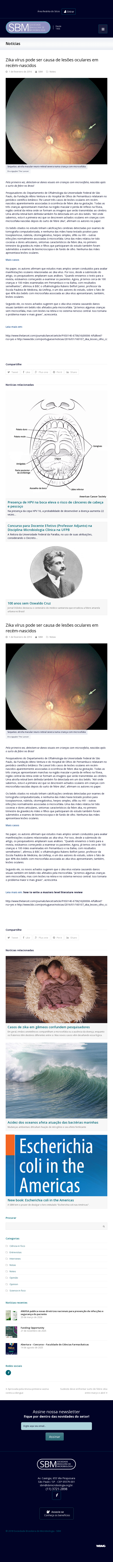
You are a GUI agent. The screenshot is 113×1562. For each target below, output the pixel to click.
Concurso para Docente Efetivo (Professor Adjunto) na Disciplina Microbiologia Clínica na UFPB (50, 528)
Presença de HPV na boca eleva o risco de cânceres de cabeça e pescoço (55, 504)
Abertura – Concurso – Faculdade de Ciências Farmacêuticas (55, 1344)
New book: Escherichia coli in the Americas (41, 1200)
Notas (53, 636)
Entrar (69, 11)
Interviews (15, 1258)
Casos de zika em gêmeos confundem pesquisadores (49, 1027)
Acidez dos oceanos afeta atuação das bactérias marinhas (53, 1122)
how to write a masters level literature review (53, 892)
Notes (53, 71)
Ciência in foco (17, 1246)
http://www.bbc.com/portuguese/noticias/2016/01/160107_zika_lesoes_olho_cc (62, 339)
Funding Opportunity (32, 1327)
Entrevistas (16, 1252)
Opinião (14, 1277)
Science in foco (18, 1290)
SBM (40, 71)
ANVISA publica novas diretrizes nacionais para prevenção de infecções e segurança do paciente (62, 1313)
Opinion (14, 1284)
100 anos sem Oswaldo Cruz (29, 603)
